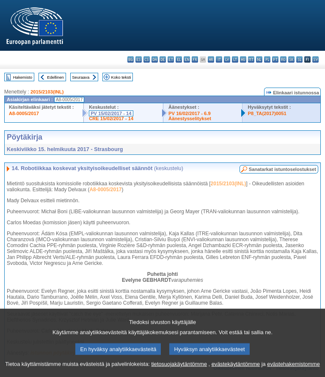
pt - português (275, 59)
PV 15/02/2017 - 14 (111, 113)
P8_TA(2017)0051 (267, 113)
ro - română (283, 59)
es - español (138, 59)
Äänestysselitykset (189, 118)
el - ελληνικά (179, 59)
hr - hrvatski (211, 59)
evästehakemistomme (293, 369)
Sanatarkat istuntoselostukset (282, 169)
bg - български (130, 59)
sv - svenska (315, 59)
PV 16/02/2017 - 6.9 (189, 113)
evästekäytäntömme (236, 369)
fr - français (195, 59)
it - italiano (219, 59)
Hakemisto (22, 77)
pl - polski (267, 59)
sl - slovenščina (299, 59)
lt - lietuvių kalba (235, 59)
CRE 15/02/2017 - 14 (111, 118)
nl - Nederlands (259, 59)
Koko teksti (121, 77)
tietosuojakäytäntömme (179, 369)
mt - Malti (251, 59)
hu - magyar (243, 59)
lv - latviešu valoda (227, 59)
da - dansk (154, 59)
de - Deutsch (163, 59)
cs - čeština (146, 59)
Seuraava (80, 77)
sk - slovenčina (291, 59)
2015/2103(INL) (46, 91)
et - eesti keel (171, 59)
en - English (187, 59)
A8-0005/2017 (24, 113)
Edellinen (55, 77)
